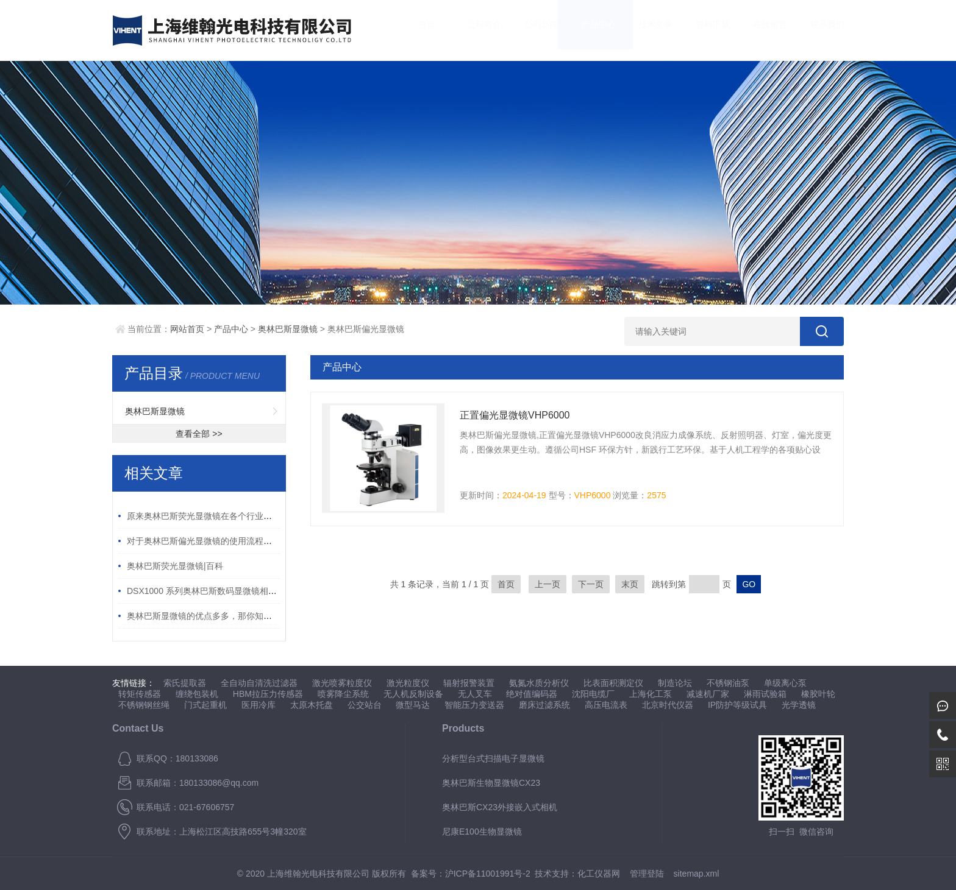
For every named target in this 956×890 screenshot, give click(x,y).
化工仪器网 (598, 873)
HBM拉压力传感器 (268, 694)
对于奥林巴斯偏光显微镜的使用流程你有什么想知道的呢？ (238, 541)
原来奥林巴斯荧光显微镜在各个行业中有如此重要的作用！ (238, 516)
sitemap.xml (696, 873)
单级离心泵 (785, 683)
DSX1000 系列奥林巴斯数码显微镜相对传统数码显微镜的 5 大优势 (253, 591)
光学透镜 (799, 705)
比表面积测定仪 (613, 683)
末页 (629, 584)
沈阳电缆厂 (593, 694)
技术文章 (643, 30)
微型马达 (413, 705)
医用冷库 (258, 705)
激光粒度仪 (408, 683)
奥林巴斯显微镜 (288, 329)
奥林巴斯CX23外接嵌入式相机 (499, 807)
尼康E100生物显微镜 (482, 831)
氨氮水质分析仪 (539, 683)
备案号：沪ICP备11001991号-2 (470, 873)
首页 (415, 30)
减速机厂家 (708, 694)
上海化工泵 (650, 694)
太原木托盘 (311, 705)
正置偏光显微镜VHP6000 (515, 415)
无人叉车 (475, 694)
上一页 (547, 584)
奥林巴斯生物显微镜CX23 (491, 783)
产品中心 (586, 30)
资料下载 (701, 30)
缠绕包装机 (197, 694)
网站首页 (187, 329)
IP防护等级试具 (737, 705)
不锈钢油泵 (728, 683)
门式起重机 (205, 705)
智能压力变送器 (474, 705)
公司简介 (472, 30)
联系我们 (815, 30)
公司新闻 (529, 30)
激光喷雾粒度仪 (342, 683)
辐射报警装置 (468, 683)
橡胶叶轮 (818, 694)
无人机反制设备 (413, 694)
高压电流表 (606, 705)
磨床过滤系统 (544, 705)
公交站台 (365, 705)
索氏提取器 (184, 683)
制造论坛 (675, 683)
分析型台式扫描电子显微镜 (493, 758)
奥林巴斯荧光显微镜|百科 (175, 566)
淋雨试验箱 (765, 694)
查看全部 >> (199, 434)
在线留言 (757, 30)
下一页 (591, 584)
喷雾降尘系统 (343, 694)
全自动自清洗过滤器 (259, 683)
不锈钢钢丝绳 (143, 705)
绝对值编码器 (531, 694)
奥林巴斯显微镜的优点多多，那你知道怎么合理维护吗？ (233, 616)
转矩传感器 (139, 694)
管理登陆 (647, 873)
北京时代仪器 (667, 705)
